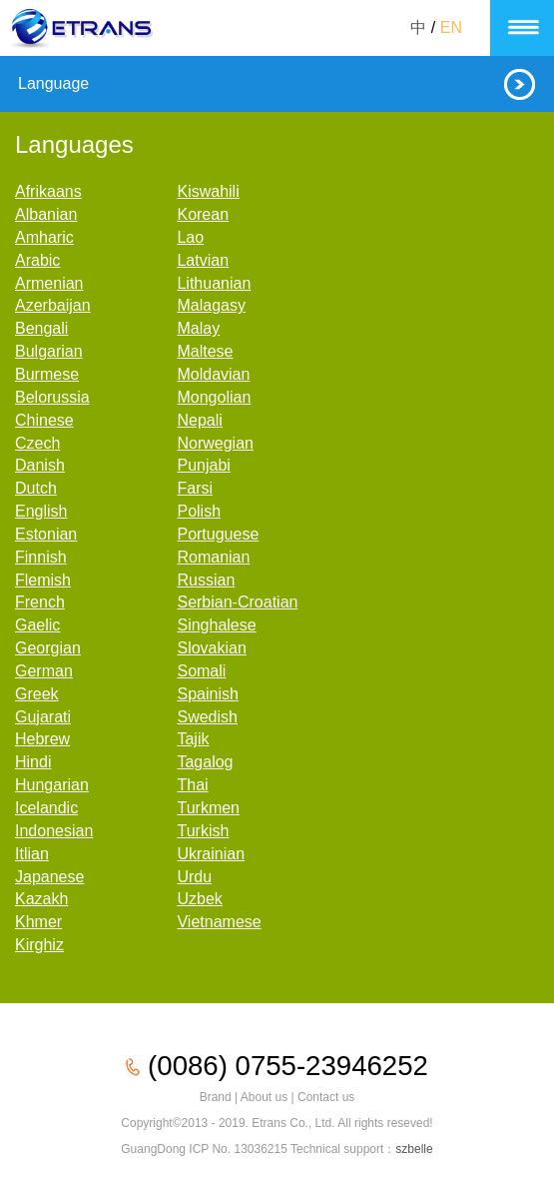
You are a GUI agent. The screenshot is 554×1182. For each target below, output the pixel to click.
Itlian (32, 853)
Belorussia (52, 397)
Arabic (37, 260)
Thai (192, 784)
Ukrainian (211, 853)
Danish (40, 465)
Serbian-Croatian (237, 601)
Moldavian (213, 374)
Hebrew (42, 738)
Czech (37, 443)
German (44, 670)
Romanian (213, 557)
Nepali (199, 420)
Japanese (49, 876)
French (40, 601)
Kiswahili (208, 191)
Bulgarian (49, 351)
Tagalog (205, 761)
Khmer (38, 921)
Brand (216, 1097)
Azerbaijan (53, 305)
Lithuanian (214, 283)
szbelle (413, 1149)
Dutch (36, 488)
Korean (203, 214)
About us (264, 1097)
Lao (190, 237)
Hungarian (52, 784)
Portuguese (218, 534)
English (41, 511)
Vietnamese (219, 921)
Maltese (205, 351)
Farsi (195, 488)
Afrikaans (48, 191)
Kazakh (41, 898)
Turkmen (208, 807)
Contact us (325, 1097)
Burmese (47, 374)
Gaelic (37, 624)
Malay (198, 328)
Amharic (44, 237)
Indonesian (54, 830)
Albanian (46, 214)
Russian (206, 580)
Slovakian (211, 647)
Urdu (194, 876)
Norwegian (215, 443)
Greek (37, 693)
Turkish (203, 830)
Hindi (33, 761)
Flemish (43, 580)
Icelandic (46, 807)
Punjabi (203, 465)
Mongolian (214, 397)
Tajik (193, 738)
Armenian (49, 283)
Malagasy (211, 305)
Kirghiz (39, 944)
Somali (201, 670)
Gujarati (43, 716)
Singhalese (216, 624)
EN (451, 27)
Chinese (44, 420)
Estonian (46, 534)
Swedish (207, 716)
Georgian (48, 647)
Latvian (203, 260)
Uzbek (199, 898)
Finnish (41, 557)
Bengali (41, 328)
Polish (199, 511)
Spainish (207, 693)
